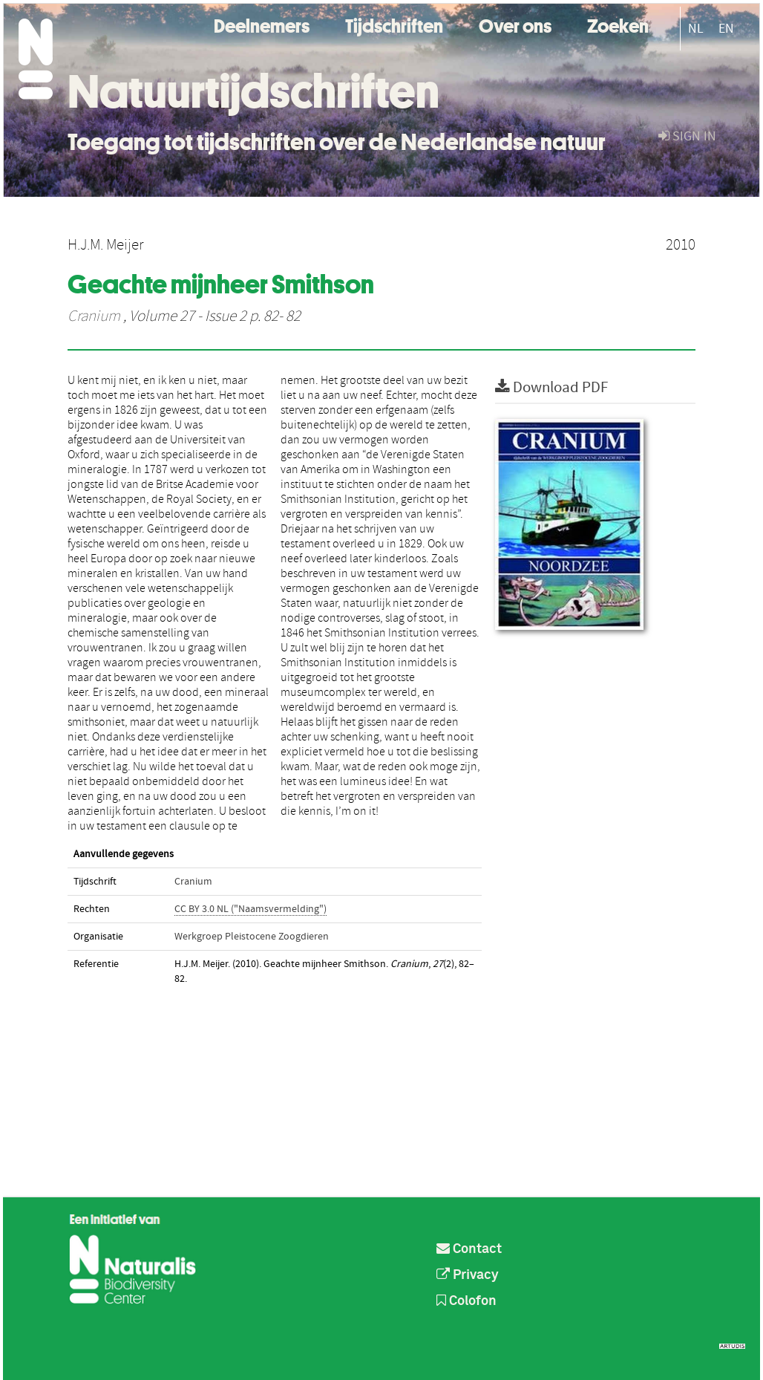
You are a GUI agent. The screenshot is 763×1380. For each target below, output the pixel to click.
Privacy (467, 1275)
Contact (469, 1249)
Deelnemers (262, 24)
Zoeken (618, 24)
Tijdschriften (394, 24)
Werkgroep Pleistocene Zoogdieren (251, 937)
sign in (687, 136)
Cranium (94, 316)
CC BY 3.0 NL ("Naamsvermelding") (250, 909)
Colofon (466, 1301)
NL (696, 28)
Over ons (515, 24)
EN (726, 28)
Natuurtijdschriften (253, 91)
